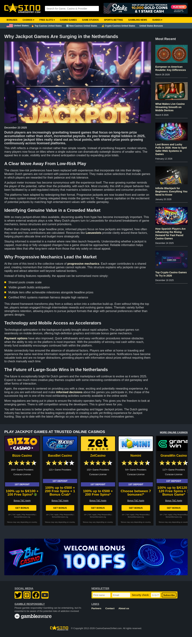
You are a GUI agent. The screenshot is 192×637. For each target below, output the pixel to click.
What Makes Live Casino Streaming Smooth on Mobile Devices (170, 107)
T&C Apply (16, 515)
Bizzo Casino (22, 455)
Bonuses (12, 20)
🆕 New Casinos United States (81, 26)
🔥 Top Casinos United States (46, 26)
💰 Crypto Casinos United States (118, 26)
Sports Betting (113, 20)
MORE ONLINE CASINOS (174, 432)
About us (123, 608)
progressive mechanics (83, 263)
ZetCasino (98, 455)
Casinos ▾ (28, 20)
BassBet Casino (60, 455)
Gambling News (137, 20)
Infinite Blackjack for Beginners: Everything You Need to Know (171, 191)
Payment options (16, 338)
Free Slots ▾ (47, 20)
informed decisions (69, 392)
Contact (110, 608)
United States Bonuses (151, 26)
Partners (96, 608)
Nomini (136, 455)
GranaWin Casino (174, 455)
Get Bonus (22, 508)
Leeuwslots (93, 232)
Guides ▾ (157, 20)
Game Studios (90, 20)
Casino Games (68, 20)
